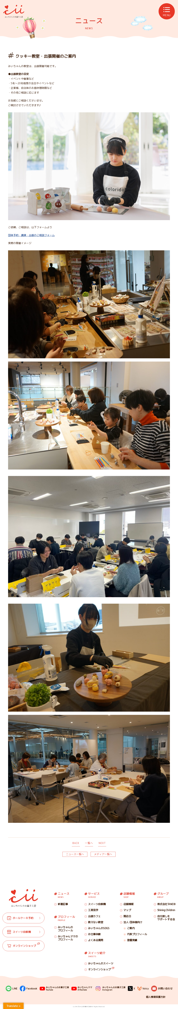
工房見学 (93, 910)
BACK (75, 843)
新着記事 (63, 904)
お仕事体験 (94, 934)
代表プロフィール (137, 934)
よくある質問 (95, 940)
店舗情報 (128, 904)
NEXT (102, 843)
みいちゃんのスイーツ (100, 963)
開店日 (127, 916)
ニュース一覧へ (75, 854)
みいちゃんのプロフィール (65, 928)
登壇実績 (132, 940)
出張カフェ (94, 916)
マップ (127, 910)
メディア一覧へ (103, 854)
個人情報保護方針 (155, 997)
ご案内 (131, 928)
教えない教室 (95, 922)
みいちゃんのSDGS (98, 928)
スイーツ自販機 (97, 904)
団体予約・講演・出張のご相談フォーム (31, 235)
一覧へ (89, 843)
